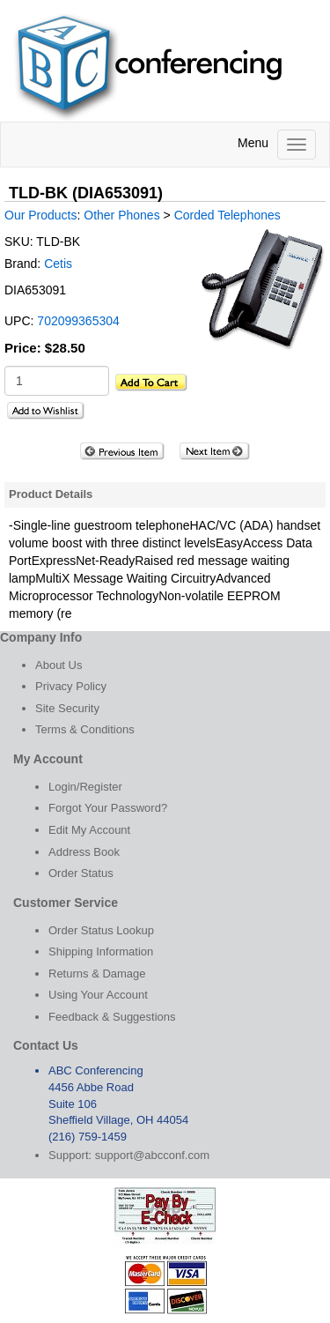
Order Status (81, 873)
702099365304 (78, 321)
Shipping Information (100, 951)
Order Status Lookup (101, 930)
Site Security (67, 708)
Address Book (84, 851)
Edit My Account (89, 829)
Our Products (40, 215)
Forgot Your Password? (107, 807)
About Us (58, 665)
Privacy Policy (70, 686)
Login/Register (85, 786)
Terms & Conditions (85, 729)
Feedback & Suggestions (112, 1016)
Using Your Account (98, 994)
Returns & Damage (97, 973)
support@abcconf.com (152, 1155)
